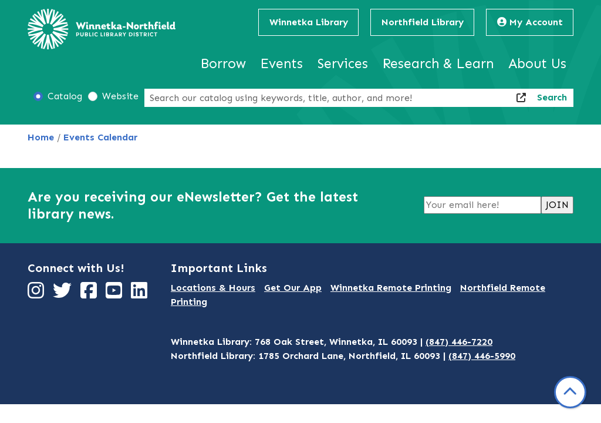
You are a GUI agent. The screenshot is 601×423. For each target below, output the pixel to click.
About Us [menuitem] (537, 63)
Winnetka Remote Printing (390, 287)
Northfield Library (422, 22)
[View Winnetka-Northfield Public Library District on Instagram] (37, 294)
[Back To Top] (570, 392)
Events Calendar (100, 137)
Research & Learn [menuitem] (438, 63)
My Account (530, 22)
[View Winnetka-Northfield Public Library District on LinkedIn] (140, 294)
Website (120, 96)
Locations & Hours (213, 287)
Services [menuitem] (343, 63)
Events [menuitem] (282, 63)
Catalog (65, 96)
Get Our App (293, 287)
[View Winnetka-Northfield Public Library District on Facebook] (90, 294)
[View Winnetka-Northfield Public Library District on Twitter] (64, 294)
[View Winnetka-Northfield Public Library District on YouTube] (115, 294)
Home (41, 137)
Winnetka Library (308, 22)
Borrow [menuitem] (223, 63)
